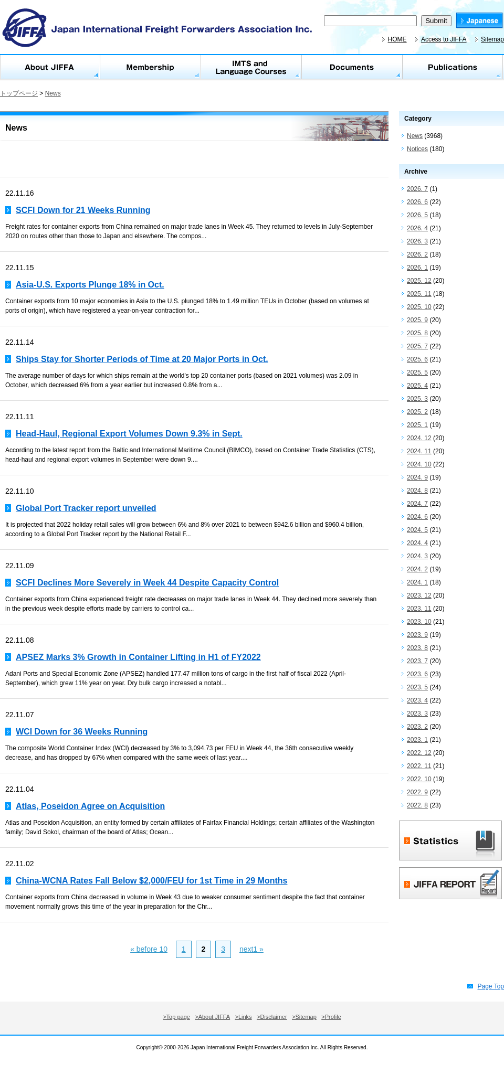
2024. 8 (417, 490)
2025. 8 (417, 333)
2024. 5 (417, 530)
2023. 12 (419, 595)
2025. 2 (417, 412)
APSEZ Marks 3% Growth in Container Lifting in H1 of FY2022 (138, 657)
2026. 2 (417, 254)
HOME (397, 39)
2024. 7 (417, 503)
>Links (243, 1017)
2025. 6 (417, 359)
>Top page (176, 1017)
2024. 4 (417, 543)
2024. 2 (417, 569)
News (53, 93)
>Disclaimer (272, 1017)
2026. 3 (417, 241)
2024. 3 (417, 556)
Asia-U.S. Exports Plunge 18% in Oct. (90, 284)
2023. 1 (417, 739)
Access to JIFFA (444, 39)
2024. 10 (419, 464)
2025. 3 (417, 398)
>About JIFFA (212, 1017)
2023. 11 (419, 608)
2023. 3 (417, 713)
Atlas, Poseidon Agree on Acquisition (90, 806)
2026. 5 (417, 215)
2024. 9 (417, 477)
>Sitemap (304, 1017)
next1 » (251, 949)
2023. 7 (417, 661)
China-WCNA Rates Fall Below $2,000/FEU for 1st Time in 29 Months (151, 880)
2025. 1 (417, 425)
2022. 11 (419, 766)
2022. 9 (417, 792)
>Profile (331, 1017)
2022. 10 (419, 779)
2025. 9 (417, 320)
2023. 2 (417, 726)
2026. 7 (417, 189)
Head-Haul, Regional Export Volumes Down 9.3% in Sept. (129, 433)
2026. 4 (417, 228)
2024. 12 (419, 438)
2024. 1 (417, 582)
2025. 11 (419, 293)
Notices (417, 149)
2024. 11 (419, 451)
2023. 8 (417, 648)
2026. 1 (417, 267)
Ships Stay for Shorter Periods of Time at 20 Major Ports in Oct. (142, 359)
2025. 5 (417, 372)
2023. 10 (419, 621)
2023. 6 (417, 674)
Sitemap (492, 39)
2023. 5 (417, 687)
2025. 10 (419, 307)
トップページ (19, 93)
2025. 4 (417, 385)
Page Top (491, 986)
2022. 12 (419, 753)
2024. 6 (417, 516)
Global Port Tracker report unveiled (86, 508)
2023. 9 (417, 634)
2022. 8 (417, 805)
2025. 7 (417, 346)
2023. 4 (417, 700)
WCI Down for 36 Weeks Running (82, 731)
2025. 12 (419, 280)
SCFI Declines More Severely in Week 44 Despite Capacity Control (147, 582)
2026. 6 (417, 202)
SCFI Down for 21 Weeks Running (83, 210)
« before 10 (148, 949)
